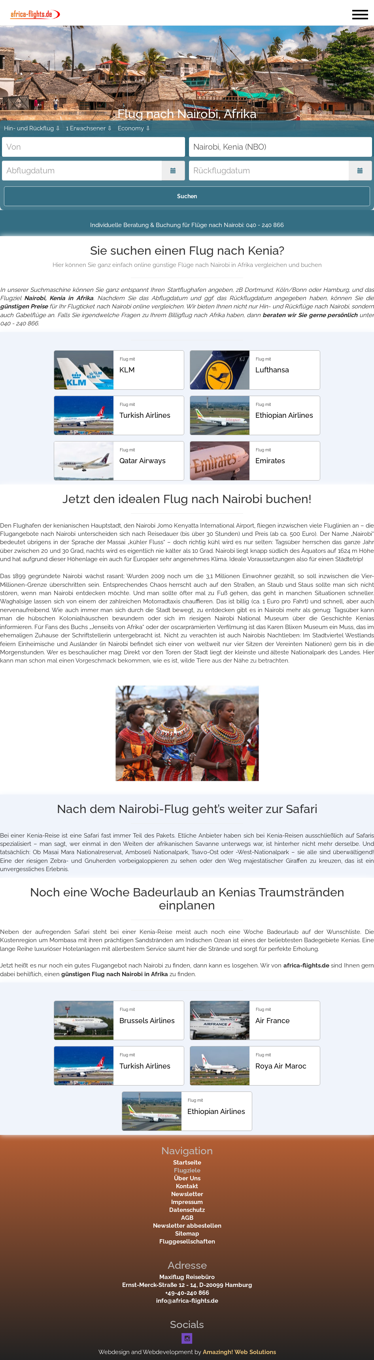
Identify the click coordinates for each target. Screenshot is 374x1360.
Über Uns (187, 1178)
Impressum (187, 1202)
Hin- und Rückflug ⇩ (32, 128)
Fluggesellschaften (187, 1241)
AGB (187, 1217)
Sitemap (187, 1233)
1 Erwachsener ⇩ (89, 128)
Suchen (187, 196)
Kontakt (187, 1186)
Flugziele (187, 1170)
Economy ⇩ (134, 128)
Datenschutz (187, 1209)
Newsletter (187, 1194)
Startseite (187, 1162)
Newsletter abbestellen (187, 1225)
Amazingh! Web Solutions (239, 1352)
